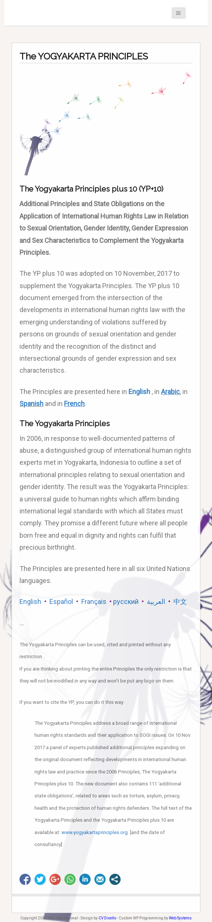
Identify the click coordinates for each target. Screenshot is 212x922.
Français (93, 601)
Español (61, 601)
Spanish (31, 403)
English (139, 392)
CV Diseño (107, 918)
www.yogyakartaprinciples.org (94, 832)
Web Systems (180, 918)
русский (126, 601)
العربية (156, 601)
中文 (179, 601)
